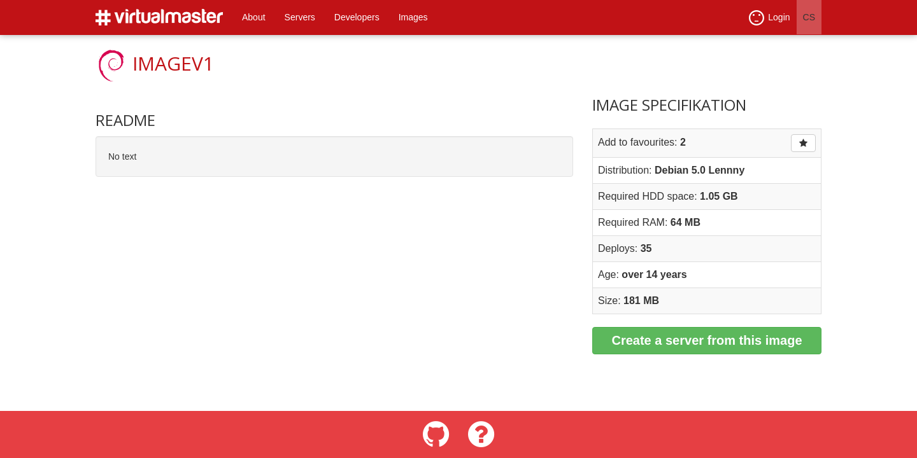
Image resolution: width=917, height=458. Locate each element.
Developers (357, 17)
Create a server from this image (706, 340)
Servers (300, 17)
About (254, 17)
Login (769, 17)
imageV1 (173, 63)
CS (809, 17)
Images (413, 17)
